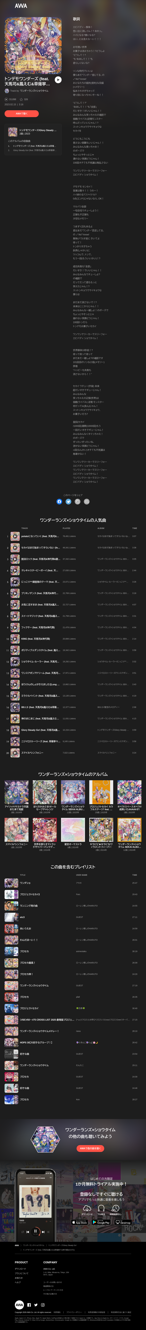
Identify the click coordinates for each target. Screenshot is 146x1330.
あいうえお (25, 928)
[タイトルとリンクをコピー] (77, 501)
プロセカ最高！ (28, 963)
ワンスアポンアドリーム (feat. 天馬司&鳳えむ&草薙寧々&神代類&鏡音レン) (59, 673)
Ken (78, 1099)
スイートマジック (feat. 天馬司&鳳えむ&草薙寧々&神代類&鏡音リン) (55, 616)
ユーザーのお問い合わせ (52, 1282)
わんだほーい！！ (29, 940)
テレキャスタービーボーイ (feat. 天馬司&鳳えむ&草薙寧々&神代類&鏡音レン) (60, 570)
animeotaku (81, 951)
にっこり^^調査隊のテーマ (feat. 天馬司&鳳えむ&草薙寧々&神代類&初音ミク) (60, 582)
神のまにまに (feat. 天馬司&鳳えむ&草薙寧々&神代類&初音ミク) (54, 718)
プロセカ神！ (26, 974)
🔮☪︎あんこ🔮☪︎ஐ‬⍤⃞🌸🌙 (87, 1042)
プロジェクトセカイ (29, 1008)
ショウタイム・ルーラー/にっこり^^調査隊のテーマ (119, 582)
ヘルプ (18, 1282)
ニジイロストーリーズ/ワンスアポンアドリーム (117, 673)
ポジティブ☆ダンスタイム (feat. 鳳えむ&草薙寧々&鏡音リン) (51, 650)
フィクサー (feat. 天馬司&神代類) (38, 627)
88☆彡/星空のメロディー (108, 707)
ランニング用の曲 (29, 906)
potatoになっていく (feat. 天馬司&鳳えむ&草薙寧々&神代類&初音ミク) (57, 536)
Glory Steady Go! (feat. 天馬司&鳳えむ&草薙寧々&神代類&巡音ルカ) (43, 150)
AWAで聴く (22, 113)
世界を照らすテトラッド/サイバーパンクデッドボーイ (45, 847)
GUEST (79, 917)
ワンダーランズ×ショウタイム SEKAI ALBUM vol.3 (73, 809)
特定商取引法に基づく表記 (121, 1312)
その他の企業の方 (50, 1294)
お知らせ (19, 1278)
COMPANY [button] (50, 1262)
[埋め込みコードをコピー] (87, 501)
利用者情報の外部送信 (96, 1312)
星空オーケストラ (73, 844)
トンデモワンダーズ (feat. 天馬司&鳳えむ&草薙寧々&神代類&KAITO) (49, 1250)
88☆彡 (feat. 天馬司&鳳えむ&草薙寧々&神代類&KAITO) (50, 707)
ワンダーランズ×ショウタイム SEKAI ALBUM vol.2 (119, 718)
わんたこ (80, 1065)
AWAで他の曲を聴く (90, 1148)
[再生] (58, 79)
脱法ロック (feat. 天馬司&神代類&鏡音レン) (43, 559)
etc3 (22, 917)
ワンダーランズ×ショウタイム (34, 91)
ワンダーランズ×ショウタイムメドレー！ (39, 1031)
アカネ (79, 883)
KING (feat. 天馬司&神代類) (35, 639)
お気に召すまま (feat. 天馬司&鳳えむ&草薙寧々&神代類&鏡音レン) (55, 604)
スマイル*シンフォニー (32, 753)
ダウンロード (20, 1269)
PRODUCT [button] (21, 1262)
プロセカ (24, 951)
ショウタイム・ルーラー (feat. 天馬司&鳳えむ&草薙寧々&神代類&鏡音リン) (58, 661)
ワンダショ (25, 883)
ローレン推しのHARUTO (87, 906)
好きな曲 (24, 1054)
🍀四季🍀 (80, 1008)
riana (78, 1031)
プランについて (22, 1273)
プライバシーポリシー (74, 1312)
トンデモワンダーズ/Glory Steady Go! (39, 130)
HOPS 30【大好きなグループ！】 (36, 1042)
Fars (78, 894)
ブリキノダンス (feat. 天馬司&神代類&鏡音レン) (45, 593)
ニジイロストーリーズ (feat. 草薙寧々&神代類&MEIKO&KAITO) (53, 741)
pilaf (78, 997)
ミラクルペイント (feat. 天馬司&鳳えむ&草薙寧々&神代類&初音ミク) (55, 696)
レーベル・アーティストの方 (53, 1290)
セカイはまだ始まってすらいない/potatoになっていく (120, 536)
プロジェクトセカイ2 (30, 894)
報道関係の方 (48, 1286)
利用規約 (57, 1312)
